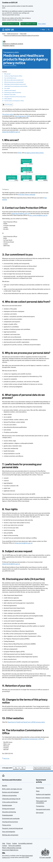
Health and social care (12, 33)
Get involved (39, 812)
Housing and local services (10, 822)
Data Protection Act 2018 (22, 116)
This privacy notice (7, 114)
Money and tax (6, 825)
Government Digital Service (10, 850)
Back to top (5, 758)
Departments (40, 788)
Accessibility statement (25, 843)
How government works (43, 809)
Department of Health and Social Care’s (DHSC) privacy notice (26, 722)
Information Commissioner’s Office (32, 739)
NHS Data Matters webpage (26, 194)
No (23, 768)
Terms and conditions (14, 845)
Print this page (8, 104)
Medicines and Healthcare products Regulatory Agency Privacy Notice (21, 35)
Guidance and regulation (43, 794)
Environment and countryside (11, 818)
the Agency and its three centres (34, 153)
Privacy (8, 843)
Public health (23, 33)
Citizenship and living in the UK (11, 799)
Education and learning (9, 812)
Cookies (14, 843)
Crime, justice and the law (9, 802)
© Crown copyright (45, 857)
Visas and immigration (8, 831)
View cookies (42, 23)
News (38, 791)
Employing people (7, 815)
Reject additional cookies (28, 24)
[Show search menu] (48, 29)
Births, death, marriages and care (12, 789)
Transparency (40, 806)
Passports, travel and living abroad (12, 828)
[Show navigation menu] (42, 29)
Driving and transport (8, 808)
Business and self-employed (10, 792)
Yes (17, 768)
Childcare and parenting (9, 795)
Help (3, 843)
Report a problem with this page (42, 768)
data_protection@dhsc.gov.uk (38, 215)
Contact (4, 845)
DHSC (19, 153)
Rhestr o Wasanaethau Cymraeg (11, 848)
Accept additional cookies (10, 24)
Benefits (4, 785)
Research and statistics (43, 797)
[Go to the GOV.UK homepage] (8, 29)
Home (3, 33)
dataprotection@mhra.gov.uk (11, 132)
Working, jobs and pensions (10, 835)
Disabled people (7, 805)
